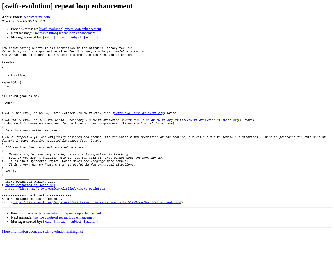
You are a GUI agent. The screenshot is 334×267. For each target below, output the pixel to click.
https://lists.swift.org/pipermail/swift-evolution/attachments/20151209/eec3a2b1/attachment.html (97, 234)
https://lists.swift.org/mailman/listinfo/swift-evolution (55, 217)
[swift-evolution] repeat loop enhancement (70, 29)
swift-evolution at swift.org (138, 127)
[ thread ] (61, 37)
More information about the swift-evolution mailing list (42, 263)
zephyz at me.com (36, 17)
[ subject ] (76, 37)
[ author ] (91, 37)
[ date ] (48, 37)
